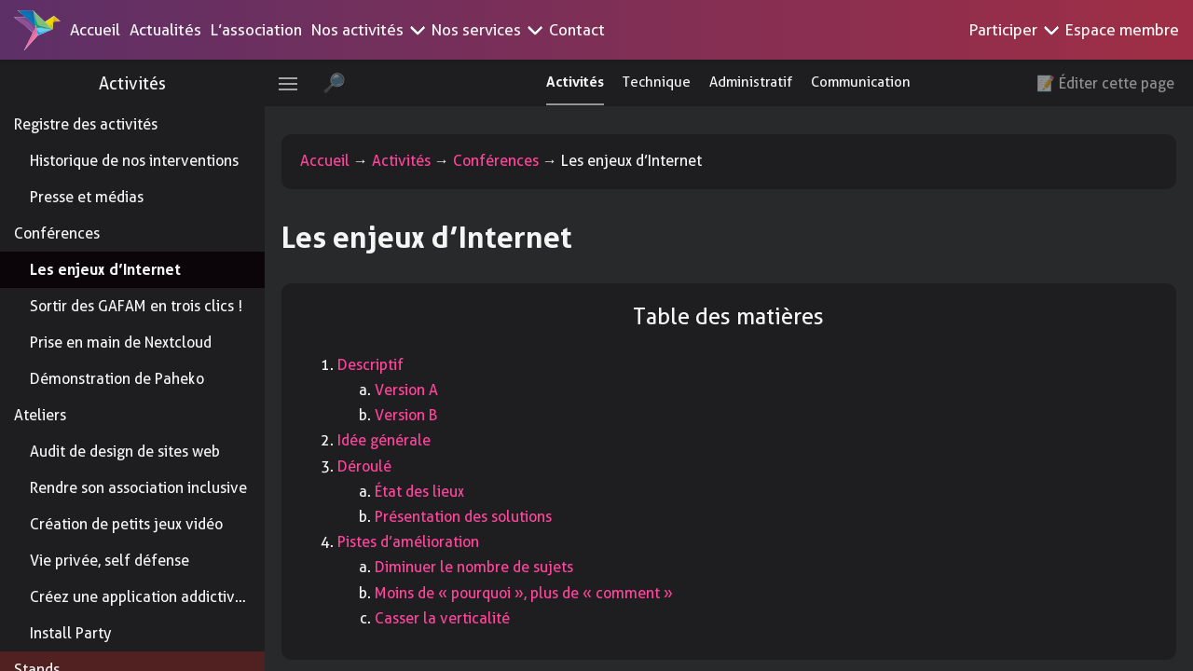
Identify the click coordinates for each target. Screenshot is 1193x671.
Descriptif (383, 365)
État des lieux (431, 491)
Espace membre (1122, 30)
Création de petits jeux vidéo (126, 524)
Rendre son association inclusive (138, 488)
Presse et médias (87, 197)
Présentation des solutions (475, 517)
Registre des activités (86, 124)
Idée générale (396, 440)
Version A (418, 390)
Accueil (95, 30)
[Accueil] (37, 30)
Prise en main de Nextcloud (121, 342)
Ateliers (40, 415)
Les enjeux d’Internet (105, 270)
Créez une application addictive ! (141, 597)
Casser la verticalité (454, 618)
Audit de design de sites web (125, 451)
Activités (139, 83)
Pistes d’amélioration (420, 542)
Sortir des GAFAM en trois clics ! (136, 306)
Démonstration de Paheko (117, 379)
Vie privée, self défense (109, 560)
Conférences (57, 233)
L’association (256, 30)
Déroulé (377, 466)
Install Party (70, 633)
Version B (418, 415)
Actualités (165, 30)
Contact (577, 30)
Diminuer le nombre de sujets (486, 567)
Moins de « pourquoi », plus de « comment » (536, 593)
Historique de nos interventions (134, 161)
